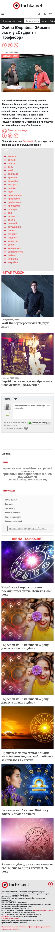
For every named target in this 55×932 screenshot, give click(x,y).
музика (12, 156)
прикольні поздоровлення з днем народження (27, 475)
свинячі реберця (19, 479)
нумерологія (27, 471)
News (20, 21)
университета (15, 251)
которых (12, 184)
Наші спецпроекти (13, 517)
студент (12, 234)
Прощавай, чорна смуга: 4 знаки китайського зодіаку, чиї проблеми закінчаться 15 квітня (27, 756)
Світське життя (32, 21)
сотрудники (14, 227)
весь (10, 166)
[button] (45, 13)
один (10, 191)
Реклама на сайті (12, 513)
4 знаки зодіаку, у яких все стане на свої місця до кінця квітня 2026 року (27, 867)
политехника (15, 195)
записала (13, 174)
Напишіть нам (11, 500)
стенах (11, 230)
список (12, 163)
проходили (14, 205)
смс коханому (38, 480)
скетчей (12, 223)
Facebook (28, 141)
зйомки (12, 159)
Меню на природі (40, 468)
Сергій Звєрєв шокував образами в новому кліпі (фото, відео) (26, 383)
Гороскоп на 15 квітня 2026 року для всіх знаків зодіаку (25, 812)
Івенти (44, 21)
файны (12, 255)
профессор (14, 198)
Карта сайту (10, 508)
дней (10, 170)
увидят (12, 244)
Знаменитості (9, 21)
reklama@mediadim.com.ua (43, 910)
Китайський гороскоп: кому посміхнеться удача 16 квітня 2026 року (26, 590)
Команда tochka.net (13, 521)
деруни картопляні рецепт (16, 469)
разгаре (12, 209)
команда (13, 181)
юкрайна (13, 258)
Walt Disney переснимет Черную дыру (25, 324)
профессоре (14, 202)
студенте (13, 237)
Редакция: (5, 917)
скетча (12, 219)
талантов (13, 241)
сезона (12, 216)
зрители (12, 177)
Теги (5, 462)
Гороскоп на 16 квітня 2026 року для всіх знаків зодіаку (25, 646)
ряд (10, 212)
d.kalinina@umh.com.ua (10, 919)
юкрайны (13, 262)
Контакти (9, 504)
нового (12, 188)
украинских (14, 248)
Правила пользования (9, 927)
